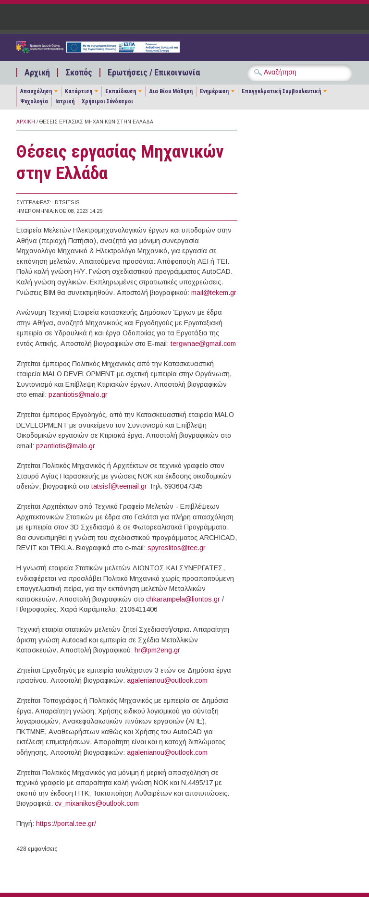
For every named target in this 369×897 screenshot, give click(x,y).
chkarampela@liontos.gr (183, 599)
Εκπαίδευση (120, 91)
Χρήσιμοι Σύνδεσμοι (107, 101)
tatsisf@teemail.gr (119, 486)
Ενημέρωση (214, 91)
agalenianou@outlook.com (167, 680)
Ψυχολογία (34, 101)
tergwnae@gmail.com (203, 343)
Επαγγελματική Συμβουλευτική (281, 91)
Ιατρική (64, 101)
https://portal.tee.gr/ (66, 823)
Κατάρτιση (78, 91)
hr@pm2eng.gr (157, 650)
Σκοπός (78, 72)
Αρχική (37, 72)
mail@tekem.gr (213, 292)
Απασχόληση (36, 91)
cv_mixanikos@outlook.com (97, 803)
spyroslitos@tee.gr (177, 548)
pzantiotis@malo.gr (78, 394)
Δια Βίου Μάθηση (171, 91)
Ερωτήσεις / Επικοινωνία (154, 72)
